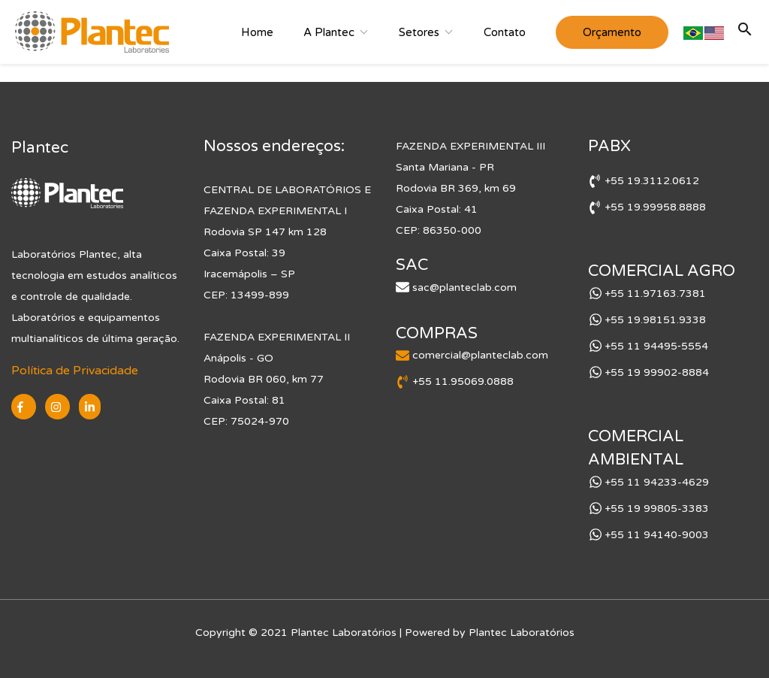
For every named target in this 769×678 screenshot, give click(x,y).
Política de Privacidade (74, 370)
